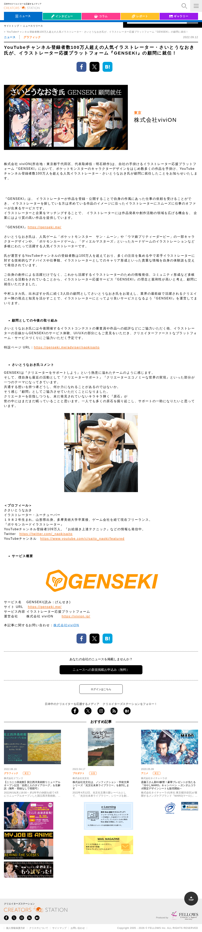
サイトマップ (59, 928)
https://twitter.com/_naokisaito (45, 534)
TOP (191, 898)
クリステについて (38, 928)
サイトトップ (11, 26)
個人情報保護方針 (15, 928)
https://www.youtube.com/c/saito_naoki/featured (82, 538)
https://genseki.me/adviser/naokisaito (67, 347)
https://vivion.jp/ (76, 616)
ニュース (9, 37)
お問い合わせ (78, 928)
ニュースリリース (33, 26)
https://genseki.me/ (44, 227)
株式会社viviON (66, 625)
